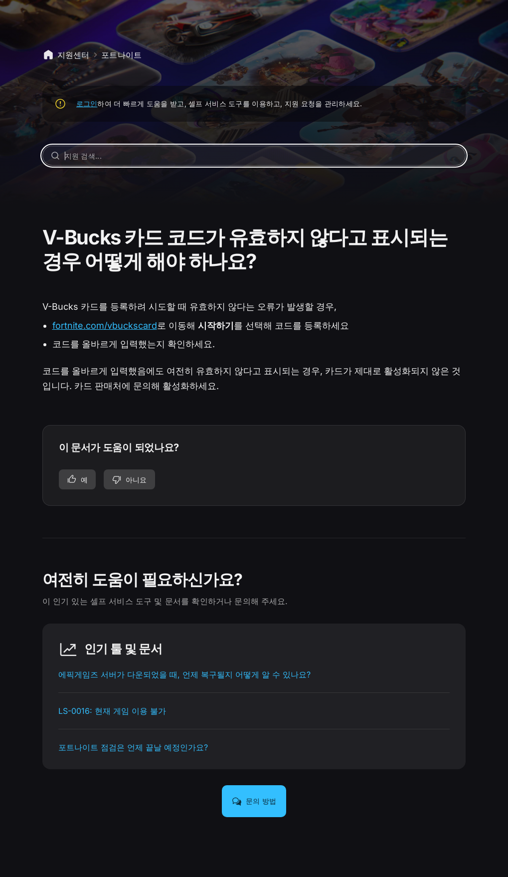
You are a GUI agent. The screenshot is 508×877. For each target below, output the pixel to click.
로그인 (87, 103)
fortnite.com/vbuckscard (104, 325)
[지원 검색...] (254, 156)
